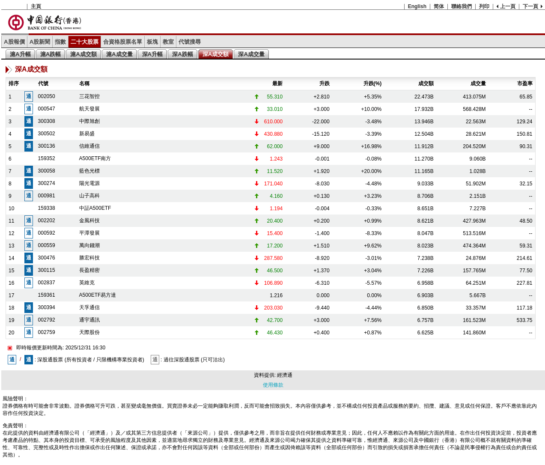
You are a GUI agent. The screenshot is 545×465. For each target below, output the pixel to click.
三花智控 (89, 96)
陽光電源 (89, 183)
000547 (46, 109)
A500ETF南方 (95, 158)
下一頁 (530, 6)
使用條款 (273, 385)
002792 (46, 320)
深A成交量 (251, 54)
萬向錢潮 (89, 245)
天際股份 (89, 332)
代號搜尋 (190, 42)
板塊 (152, 42)
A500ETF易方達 (97, 295)
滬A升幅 (20, 54)
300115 (46, 270)
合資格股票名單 (122, 42)
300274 (46, 183)
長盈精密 (89, 270)
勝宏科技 (89, 258)
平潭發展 (89, 233)
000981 (46, 196)
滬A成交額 (83, 54)
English (417, 6)
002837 (46, 283)
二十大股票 (84, 42)
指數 (60, 42)
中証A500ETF (95, 208)
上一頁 (507, 6)
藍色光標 (89, 171)
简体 (439, 6)
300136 (46, 146)
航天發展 (89, 109)
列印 (484, 6)
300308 (46, 121)
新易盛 (87, 134)
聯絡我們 (461, 6)
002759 (46, 332)
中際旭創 (89, 121)
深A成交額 (216, 54)
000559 (46, 245)
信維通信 (89, 146)
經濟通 (284, 375)
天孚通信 (89, 307)
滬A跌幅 (50, 54)
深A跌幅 (182, 54)
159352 (46, 158)
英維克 (87, 283)
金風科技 (89, 221)
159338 (46, 208)
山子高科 (89, 196)
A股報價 (14, 42)
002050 (46, 96)
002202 (46, 221)
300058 (46, 171)
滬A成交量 (119, 54)
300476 (46, 258)
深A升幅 (152, 54)
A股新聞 (40, 42)
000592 (46, 233)
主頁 (36, 6)
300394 (46, 307)
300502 (46, 134)
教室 (168, 42)
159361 (46, 295)
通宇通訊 (89, 320)
